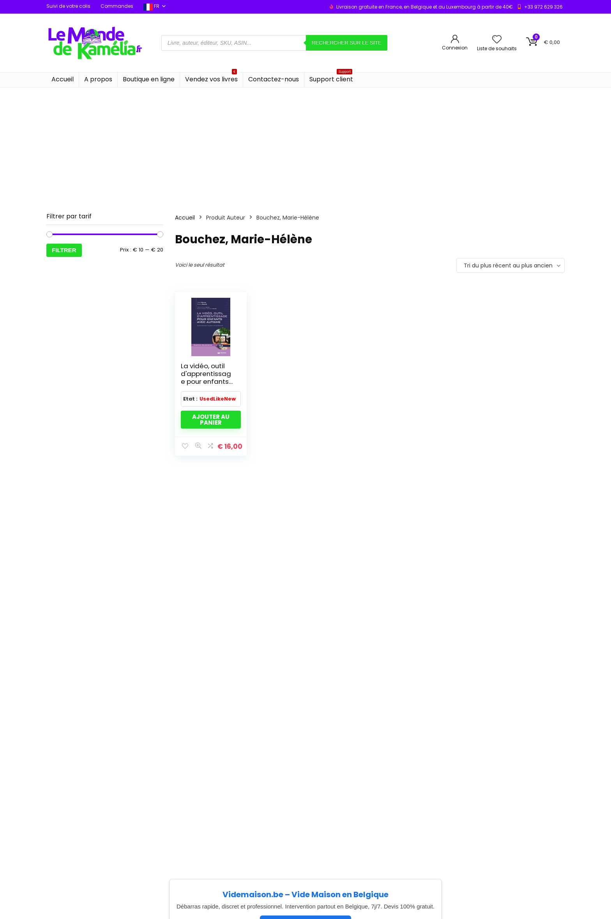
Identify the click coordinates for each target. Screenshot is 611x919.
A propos (98, 79)
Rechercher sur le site (346, 43)
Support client (331, 78)
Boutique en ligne (149, 79)
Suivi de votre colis (68, 6)
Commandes (117, 6)
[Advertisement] (305, 145)
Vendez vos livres (211, 78)
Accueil (62, 79)
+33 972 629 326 (543, 7)
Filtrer (64, 250)
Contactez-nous (273, 79)
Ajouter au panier (211, 420)
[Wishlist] (497, 39)
